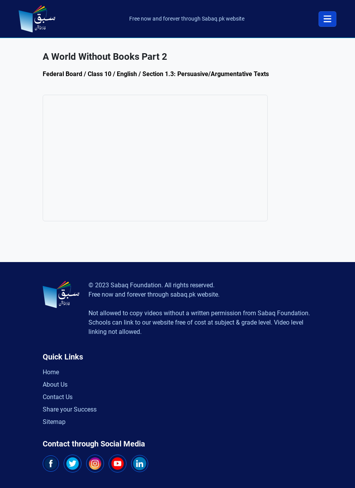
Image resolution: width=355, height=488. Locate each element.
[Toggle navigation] (327, 19)
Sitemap (54, 421)
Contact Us (58, 397)
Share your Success (70, 409)
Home (51, 372)
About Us (55, 384)
